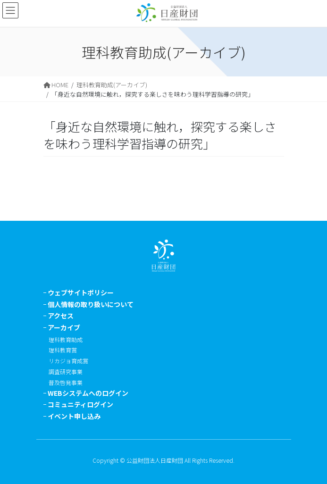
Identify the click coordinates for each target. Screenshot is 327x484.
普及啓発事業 (66, 382)
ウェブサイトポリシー (81, 292)
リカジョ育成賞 (68, 361)
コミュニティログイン (80, 404)
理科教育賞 (63, 350)
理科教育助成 (66, 339)
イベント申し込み (74, 416)
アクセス (61, 315)
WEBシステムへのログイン (88, 393)
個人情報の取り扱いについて (91, 304)
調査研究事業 (66, 371)
